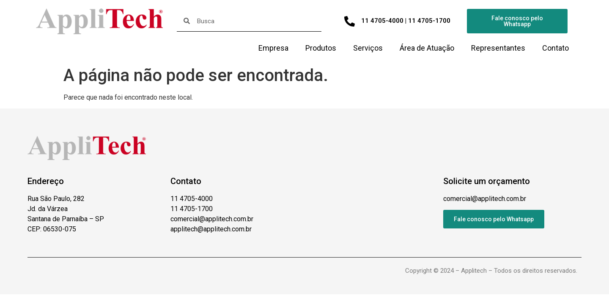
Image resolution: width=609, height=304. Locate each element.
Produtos (320, 47)
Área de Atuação (427, 47)
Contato (555, 47)
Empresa (273, 47)
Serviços (368, 47)
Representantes (498, 47)
